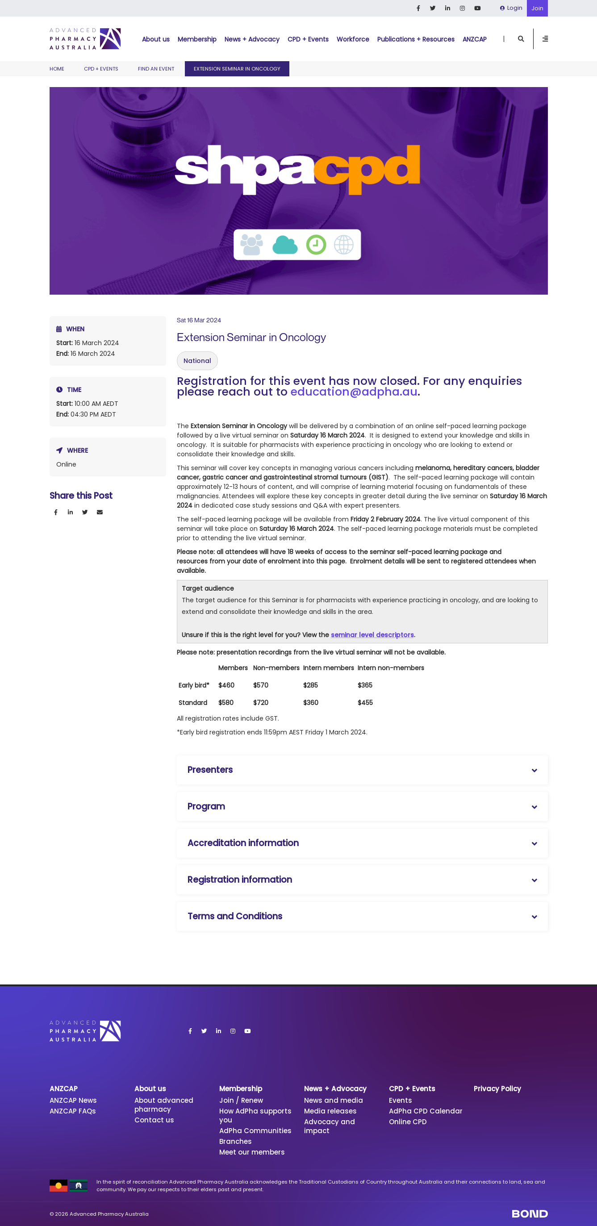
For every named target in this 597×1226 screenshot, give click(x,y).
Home (57, 68)
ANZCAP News (74, 1100)
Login (511, 8)
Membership (197, 39)
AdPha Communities (255, 1130)
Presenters (210, 770)
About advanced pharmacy (164, 1105)
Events (400, 1100)
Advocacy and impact (329, 1126)
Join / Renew (241, 1100)
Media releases (330, 1111)
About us (156, 39)
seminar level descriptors (372, 634)
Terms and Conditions (235, 916)
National (197, 360)
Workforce (353, 39)
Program (206, 807)
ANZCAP (475, 39)
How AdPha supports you (255, 1115)
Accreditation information (243, 843)
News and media (333, 1100)
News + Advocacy (252, 39)
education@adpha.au (354, 392)
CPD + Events (308, 39)
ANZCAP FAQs (73, 1111)
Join (537, 8)
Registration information (240, 880)
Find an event (156, 68)
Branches (235, 1141)
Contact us (154, 1120)
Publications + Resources (416, 39)
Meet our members (252, 1152)
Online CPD (408, 1121)
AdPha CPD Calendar (426, 1111)
